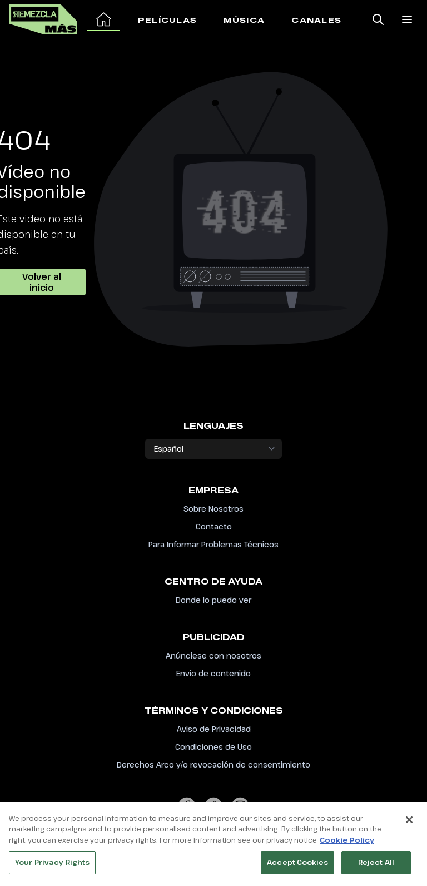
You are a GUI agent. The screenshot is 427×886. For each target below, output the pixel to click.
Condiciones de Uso (213, 746)
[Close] (409, 825)
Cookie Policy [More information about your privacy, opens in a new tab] (347, 845)
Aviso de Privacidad (214, 729)
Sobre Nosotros (213, 508)
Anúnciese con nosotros (213, 655)
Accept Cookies (297, 868)
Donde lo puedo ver (213, 600)
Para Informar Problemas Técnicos (213, 544)
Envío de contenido (213, 673)
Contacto (214, 526)
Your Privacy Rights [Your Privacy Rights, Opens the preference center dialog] (52, 868)
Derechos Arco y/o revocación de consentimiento (213, 764)
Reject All (376, 868)
